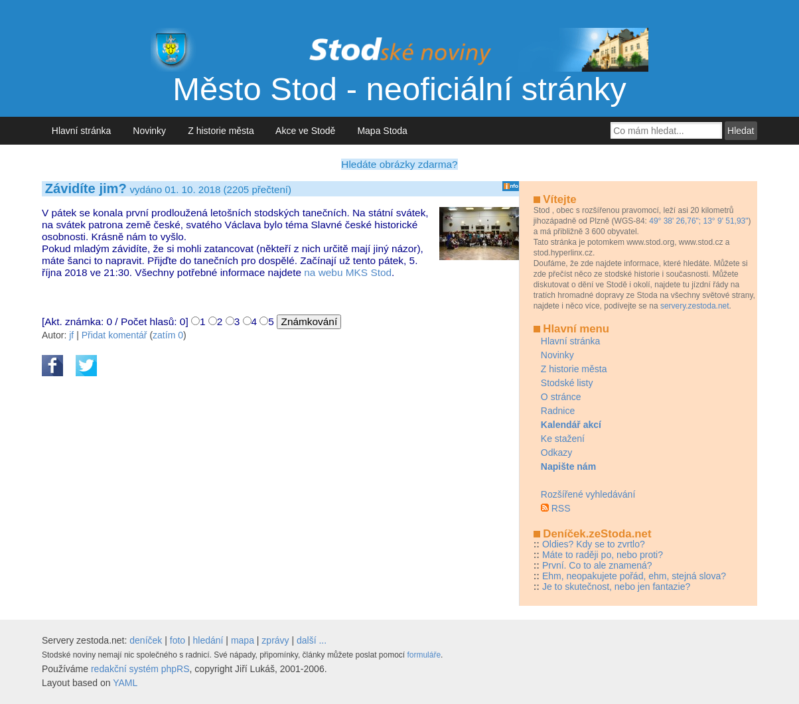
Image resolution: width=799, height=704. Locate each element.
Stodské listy (567, 383)
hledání (208, 640)
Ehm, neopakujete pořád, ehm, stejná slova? (634, 576)
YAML (125, 682)
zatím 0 (168, 335)
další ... (312, 640)
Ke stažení (563, 438)
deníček (145, 640)
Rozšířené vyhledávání (588, 494)
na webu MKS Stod (348, 272)
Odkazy (556, 452)
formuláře (424, 655)
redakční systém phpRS (140, 669)
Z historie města (220, 130)
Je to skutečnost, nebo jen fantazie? (616, 586)
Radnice (558, 410)
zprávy (275, 640)
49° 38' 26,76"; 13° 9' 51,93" (698, 221)
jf (71, 335)
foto (177, 640)
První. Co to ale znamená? (597, 565)
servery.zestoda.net (694, 306)
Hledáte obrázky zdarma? (399, 164)
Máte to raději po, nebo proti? (602, 554)
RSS (561, 508)
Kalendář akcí (571, 424)
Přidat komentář (114, 335)
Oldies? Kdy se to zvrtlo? (593, 544)
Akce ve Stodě (305, 130)
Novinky (149, 130)
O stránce (561, 396)
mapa (242, 640)
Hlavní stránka (81, 130)
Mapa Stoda (382, 130)
